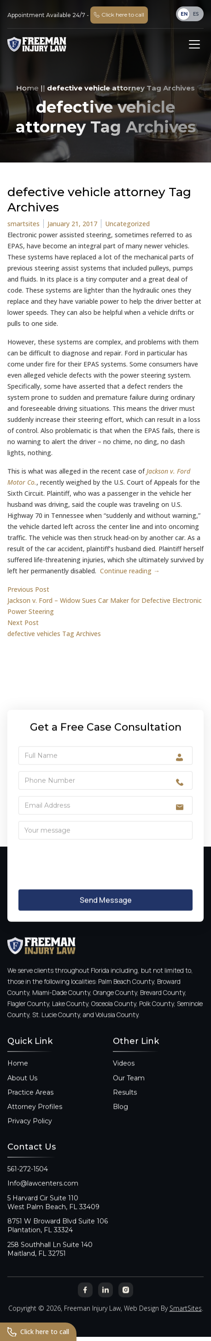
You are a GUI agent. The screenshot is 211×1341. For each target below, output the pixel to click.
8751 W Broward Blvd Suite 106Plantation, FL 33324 (57, 1239)
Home (27, 88)
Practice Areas (30, 1106)
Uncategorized (127, 223)
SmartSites (186, 1322)
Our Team (129, 1092)
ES (196, 14)
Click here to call (38, 1331)
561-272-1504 (27, 1183)
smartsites (23, 223)
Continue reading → (130, 570)
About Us (22, 1092)
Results (125, 1106)
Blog (120, 1121)
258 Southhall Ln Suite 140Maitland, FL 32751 (50, 1262)
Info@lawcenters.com (42, 1197)
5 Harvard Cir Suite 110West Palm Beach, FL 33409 (53, 1216)
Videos (124, 1077)
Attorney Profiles (34, 1121)
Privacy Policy (29, 1135)
